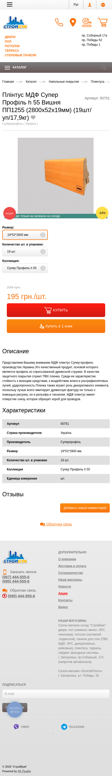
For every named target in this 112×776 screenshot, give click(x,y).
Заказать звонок (19, 572)
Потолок (12, 46)
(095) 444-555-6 (16, 581)
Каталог (16, 67)
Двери (10, 37)
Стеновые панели (20, 55)
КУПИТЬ (56, 310)
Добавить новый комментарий (85, 508)
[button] (9, 4)
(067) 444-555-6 (16, 577)
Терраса (12, 50)
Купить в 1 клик (56, 326)
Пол (8, 41)
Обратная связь (56, 524)
